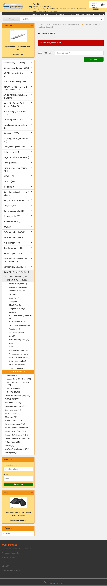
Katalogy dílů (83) (11, 454)
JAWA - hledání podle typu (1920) (17, 397)
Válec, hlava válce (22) (17, 366)
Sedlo (11, 348)
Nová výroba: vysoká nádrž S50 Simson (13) (15, 261)
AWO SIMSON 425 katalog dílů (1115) (15, 97)
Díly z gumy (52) (11, 418)
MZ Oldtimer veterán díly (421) (14, 75)
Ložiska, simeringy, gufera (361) (15, 127)
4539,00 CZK (18, 55)
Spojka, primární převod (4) (18, 351)
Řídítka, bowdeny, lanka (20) (19, 341)
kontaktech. (54, 11)
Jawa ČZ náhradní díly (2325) (16, 273)
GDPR (4, 563)
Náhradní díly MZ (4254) (14, 63)
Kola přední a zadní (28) (17, 310)
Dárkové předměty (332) (14, 212)
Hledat (34, 14)
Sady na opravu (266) (13, 254)
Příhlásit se (18, 485)
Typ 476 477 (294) (13, 393)
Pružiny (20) (9, 446)
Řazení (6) (12, 337)
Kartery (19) (13, 302)
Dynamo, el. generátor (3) (18, 288)
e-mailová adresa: (10, 466)
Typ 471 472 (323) (13, 389)
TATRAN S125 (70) (12, 400)
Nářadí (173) (9, 177)
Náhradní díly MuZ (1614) (15, 268)
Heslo (6, 475)
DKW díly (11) (9, 227)
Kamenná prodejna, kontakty (82, 14)
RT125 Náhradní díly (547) (15, 82)
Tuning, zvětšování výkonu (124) (15, 170)
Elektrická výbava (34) (17, 292)
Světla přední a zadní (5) (17, 362)
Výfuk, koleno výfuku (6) (18, 369)
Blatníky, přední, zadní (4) (18, 285)
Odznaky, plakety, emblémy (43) (16, 141)
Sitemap (7, 534)
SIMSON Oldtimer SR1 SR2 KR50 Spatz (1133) (15, 89)
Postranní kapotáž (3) (17, 323)
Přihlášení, (44, 14)
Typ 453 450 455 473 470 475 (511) (18, 384)
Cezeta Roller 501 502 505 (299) (19, 380)
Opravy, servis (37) (12, 217)
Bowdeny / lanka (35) (13, 411)
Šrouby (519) (9, 188)
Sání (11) (12, 344)
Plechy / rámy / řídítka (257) (15, 432)
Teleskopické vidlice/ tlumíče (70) (17, 439)
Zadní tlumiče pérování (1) (18, 373)
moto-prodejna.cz (8, 558)
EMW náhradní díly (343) (14, 233)
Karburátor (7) (14, 299)
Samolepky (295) (11, 134)
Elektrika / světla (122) (13, 422)
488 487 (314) (12, 376)
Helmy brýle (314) (12, 153)
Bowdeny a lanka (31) (13, 249)
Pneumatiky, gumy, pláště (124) (15, 113)
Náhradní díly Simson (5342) (16, 69)
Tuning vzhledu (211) (13, 163)
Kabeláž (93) (9, 182)
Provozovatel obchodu (10, 554)
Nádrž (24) (12, 313)
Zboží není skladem (18, 521)
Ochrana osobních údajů (11, 571)
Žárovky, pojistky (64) (13, 120)
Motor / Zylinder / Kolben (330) (16, 429)
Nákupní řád (6, 567)
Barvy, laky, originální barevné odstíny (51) (16, 194)
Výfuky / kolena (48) (12, 443)
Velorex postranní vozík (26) (15, 407)
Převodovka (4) (14, 330)
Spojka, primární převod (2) (18, 355)
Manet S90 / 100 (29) (13, 404)
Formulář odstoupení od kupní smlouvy (16, 550)
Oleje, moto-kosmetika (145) (16, 158)
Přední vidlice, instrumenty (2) (19, 326)
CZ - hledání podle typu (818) (16, 277)
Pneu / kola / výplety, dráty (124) (17, 436)
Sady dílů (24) (10, 206)
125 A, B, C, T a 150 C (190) (17, 281)
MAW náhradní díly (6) (13, 238)
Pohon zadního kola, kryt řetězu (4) (20, 318)
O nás (100, 14)
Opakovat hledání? (45, 54)
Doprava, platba (59, 14)
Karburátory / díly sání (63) (15, 425)
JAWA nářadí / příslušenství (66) (17, 450)
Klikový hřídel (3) (15, 306)
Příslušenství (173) (12, 243)
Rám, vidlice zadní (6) (16, 333)
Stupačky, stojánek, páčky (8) (19, 358)
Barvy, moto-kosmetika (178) (16, 201)
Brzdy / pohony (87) (12, 414)
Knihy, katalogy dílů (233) (15, 147)
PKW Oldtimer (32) (12, 222)
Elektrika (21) (13, 295)
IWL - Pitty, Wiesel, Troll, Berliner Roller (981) (14, 105)
